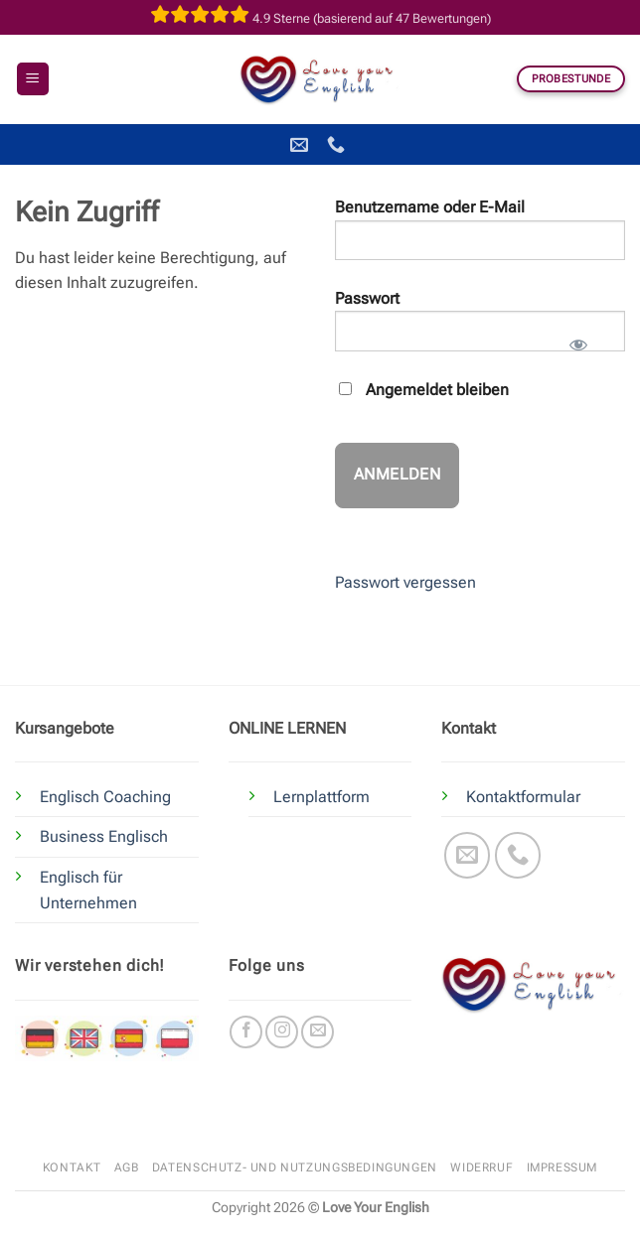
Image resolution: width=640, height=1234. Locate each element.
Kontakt (71, 1167)
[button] (33, 79)
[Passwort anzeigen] (578, 338)
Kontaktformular (523, 796)
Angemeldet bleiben (424, 389)
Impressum (562, 1167)
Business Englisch (104, 836)
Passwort (367, 298)
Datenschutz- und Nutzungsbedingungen (294, 1167)
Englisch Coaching (105, 796)
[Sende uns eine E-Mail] (467, 855)
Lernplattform (321, 796)
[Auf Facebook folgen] (246, 1032)
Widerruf (481, 1167)
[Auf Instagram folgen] (281, 1032)
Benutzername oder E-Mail (430, 207)
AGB (126, 1167)
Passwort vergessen (405, 582)
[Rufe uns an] (518, 855)
